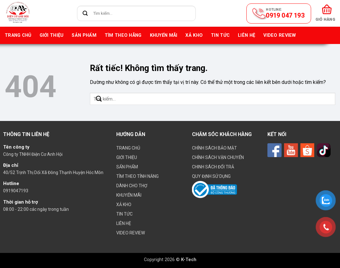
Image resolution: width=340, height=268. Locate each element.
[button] (325, 13)
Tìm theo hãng (123, 35)
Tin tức (220, 35)
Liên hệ (246, 35)
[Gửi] (85, 13)
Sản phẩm (84, 35)
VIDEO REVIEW (279, 35)
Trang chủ (18, 35)
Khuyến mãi (164, 35)
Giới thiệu (52, 35)
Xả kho (194, 35)
